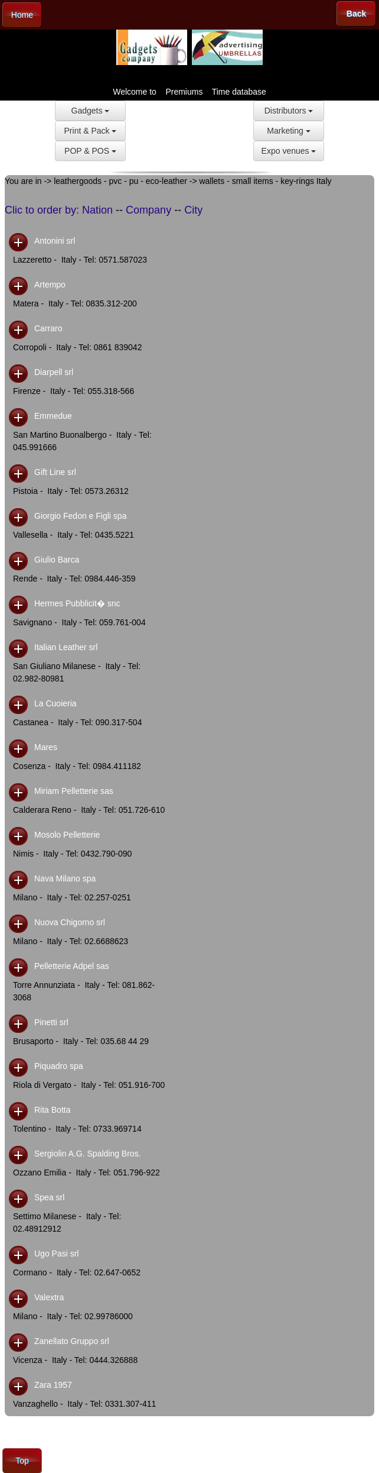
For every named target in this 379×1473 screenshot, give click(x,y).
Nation (97, 210)
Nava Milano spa (65, 878)
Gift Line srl (55, 472)
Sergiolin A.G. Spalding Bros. (87, 1153)
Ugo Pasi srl (56, 1253)
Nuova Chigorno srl (69, 922)
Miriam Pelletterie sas (73, 791)
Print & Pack (90, 130)
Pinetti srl (51, 1022)
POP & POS (90, 151)
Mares (45, 747)
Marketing (288, 130)
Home (22, 15)
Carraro (48, 328)
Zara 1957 (53, 1385)
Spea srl (49, 1197)
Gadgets (90, 110)
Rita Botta (52, 1110)
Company (148, 210)
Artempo (50, 284)
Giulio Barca (56, 559)
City (193, 210)
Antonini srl (54, 241)
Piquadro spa (58, 1066)
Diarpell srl (53, 372)
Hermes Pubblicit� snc (77, 603)
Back (356, 13)
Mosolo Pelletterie (67, 834)
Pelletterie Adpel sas (71, 966)
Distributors (288, 110)
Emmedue (53, 416)
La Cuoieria (55, 703)
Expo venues (289, 151)
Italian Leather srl (65, 647)
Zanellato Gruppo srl (71, 1341)
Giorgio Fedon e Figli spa (80, 516)
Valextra (49, 1297)
